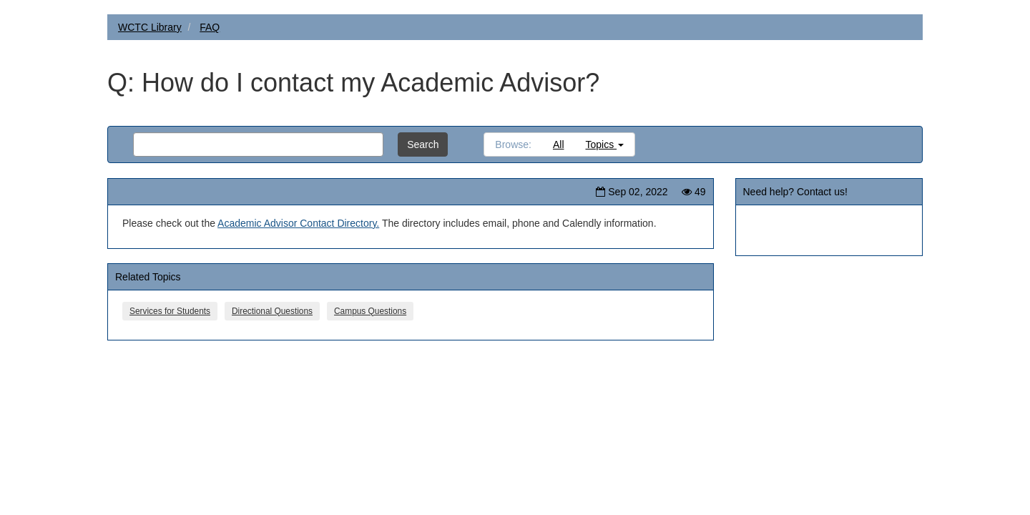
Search (422, 144)
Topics (605, 144)
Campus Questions (370, 311)
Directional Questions (272, 311)
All (558, 144)
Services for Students (169, 311)
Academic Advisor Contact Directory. (298, 223)
